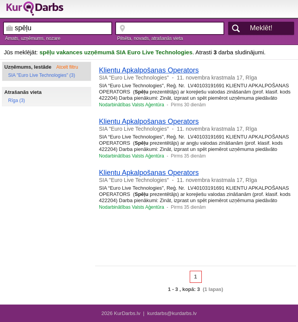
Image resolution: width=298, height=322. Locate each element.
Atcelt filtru (67, 67)
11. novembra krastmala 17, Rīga (217, 77)
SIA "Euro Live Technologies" (134, 77)
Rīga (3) (16, 100)
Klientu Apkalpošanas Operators (149, 70)
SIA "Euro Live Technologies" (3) (41, 75)
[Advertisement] (195, 240)
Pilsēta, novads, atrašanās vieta (150, 38)
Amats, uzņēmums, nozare (33, 38)
